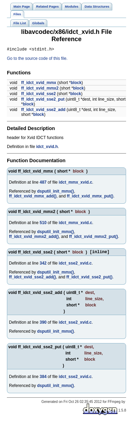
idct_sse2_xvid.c (75, 265)
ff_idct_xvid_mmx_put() (90, 197)
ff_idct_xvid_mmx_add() (32, 197)
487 (43, 183)
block (76, 83)
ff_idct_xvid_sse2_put (42, 100)
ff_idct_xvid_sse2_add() (32, 279)
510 (43, 223)
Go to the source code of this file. (37, 59)
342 (43, 265)
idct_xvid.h (47, 147)
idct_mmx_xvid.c (75, 183)
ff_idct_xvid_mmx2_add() (34, 237)
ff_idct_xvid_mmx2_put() (93, 237)
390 (43, 324)
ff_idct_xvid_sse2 (38, 94)
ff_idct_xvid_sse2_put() (89, 279)
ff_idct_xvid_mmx (38, 83)
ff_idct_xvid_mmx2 (39, 89)
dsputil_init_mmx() (55, 192)
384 (43, 378)
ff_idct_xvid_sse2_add (43, 110)
